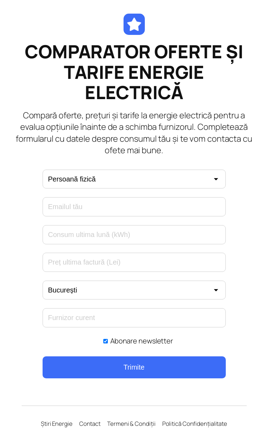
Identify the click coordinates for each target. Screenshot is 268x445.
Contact (89, 424)
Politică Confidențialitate (194, 424)
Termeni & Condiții (131, 424)
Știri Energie (57, 424)
